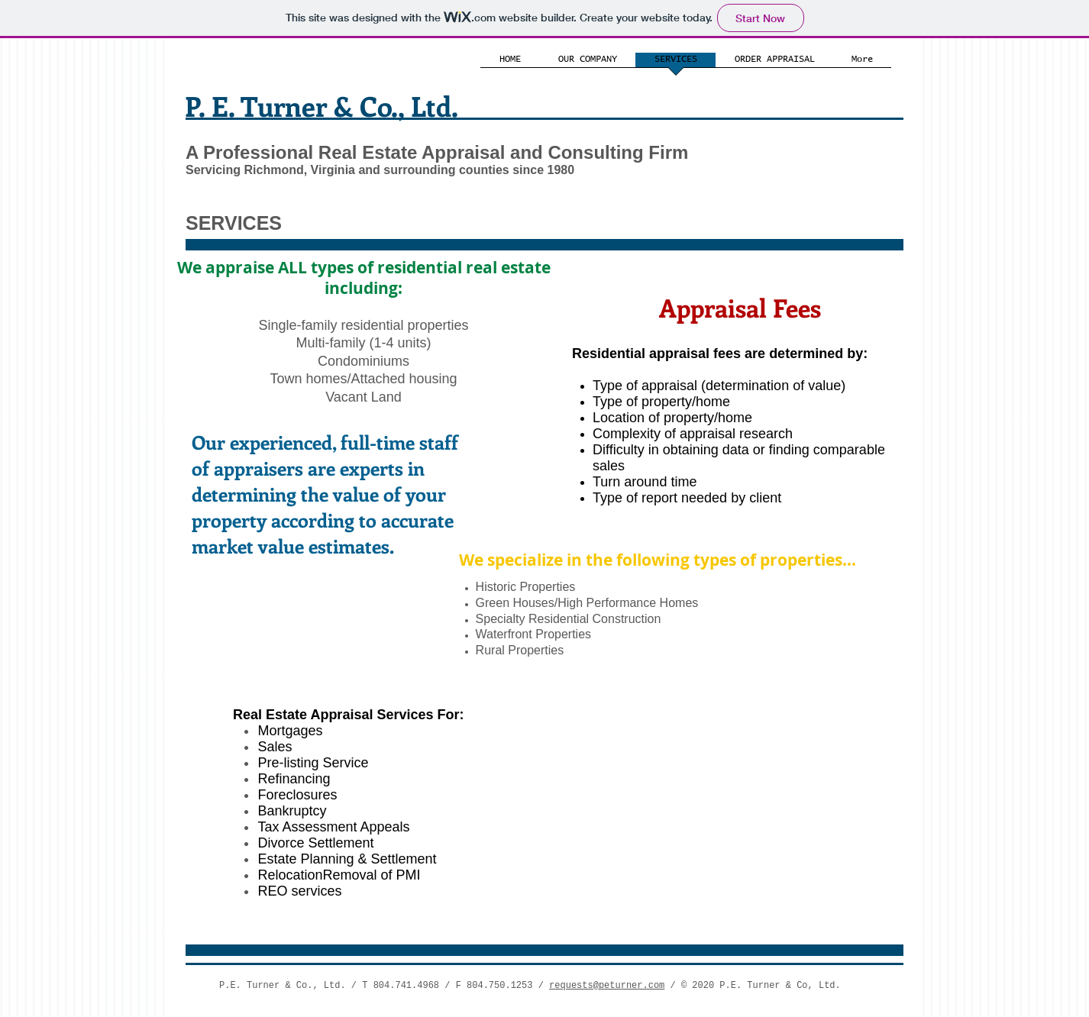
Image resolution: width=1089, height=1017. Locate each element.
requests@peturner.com (606, 985)
